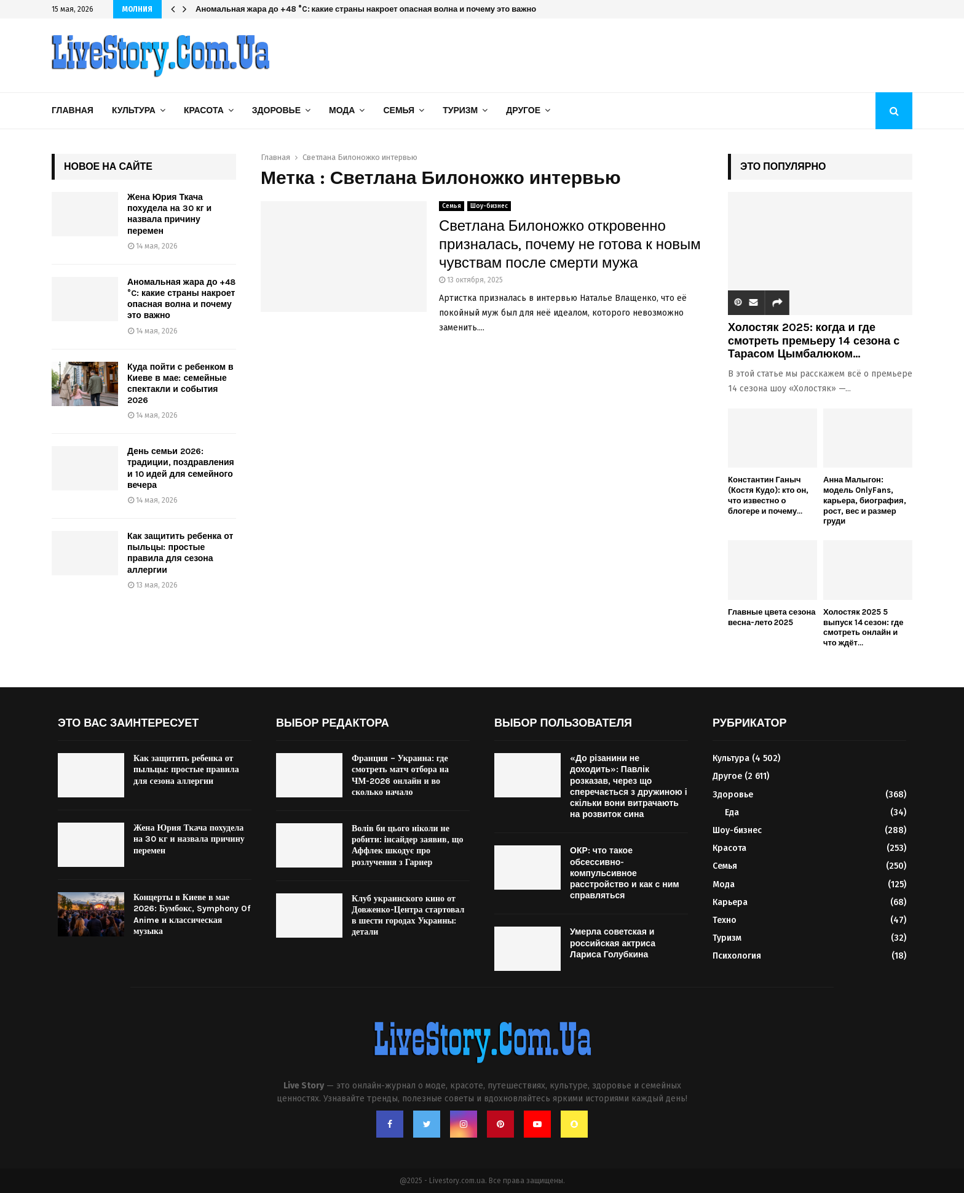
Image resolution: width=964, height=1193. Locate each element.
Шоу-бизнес (489, 206)
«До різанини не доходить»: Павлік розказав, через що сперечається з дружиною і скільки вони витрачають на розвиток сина (628, 786)
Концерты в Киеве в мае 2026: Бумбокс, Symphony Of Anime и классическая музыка (191, 914)
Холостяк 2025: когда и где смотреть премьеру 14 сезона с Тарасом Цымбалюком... (813, 341)
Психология (737, 956)
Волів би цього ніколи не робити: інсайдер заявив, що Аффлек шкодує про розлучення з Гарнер (408, 845)
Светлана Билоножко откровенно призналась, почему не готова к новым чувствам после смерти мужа (570, 244)
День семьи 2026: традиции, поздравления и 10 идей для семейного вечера (180, 468)
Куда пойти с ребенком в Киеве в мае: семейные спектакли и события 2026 (180, 384)
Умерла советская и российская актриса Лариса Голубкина (612, 943)
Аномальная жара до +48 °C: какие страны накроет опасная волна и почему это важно (366, 9)
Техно (725, 920)
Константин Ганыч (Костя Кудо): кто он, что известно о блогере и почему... (768, 495)
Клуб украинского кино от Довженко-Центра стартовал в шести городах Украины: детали (408, 915)
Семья (398, 110)
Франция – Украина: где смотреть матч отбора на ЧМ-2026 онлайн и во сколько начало (400, 775)
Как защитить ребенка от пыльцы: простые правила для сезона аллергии (180, 553)
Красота (204, 110)
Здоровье (276, 110)
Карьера (730, 902)
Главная (72, 110)
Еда (732, 812)
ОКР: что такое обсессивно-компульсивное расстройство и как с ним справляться (624, 873)
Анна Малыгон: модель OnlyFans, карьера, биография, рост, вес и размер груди (864, 500)
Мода (342, 110)
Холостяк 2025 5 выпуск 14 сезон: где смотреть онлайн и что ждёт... (863, 627)
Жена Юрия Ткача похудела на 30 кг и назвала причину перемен (169, 214)
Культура (134, 110)
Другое (523, 110)
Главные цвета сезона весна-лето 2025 (771, 617)
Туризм (460, 110)
